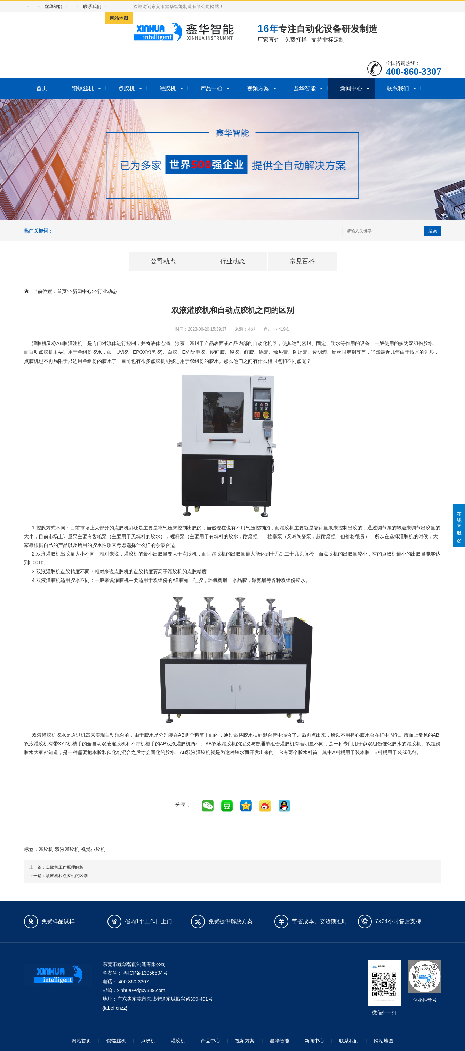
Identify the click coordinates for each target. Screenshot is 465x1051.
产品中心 (211, 88)
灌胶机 (167, 88)
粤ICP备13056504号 (145, 973)
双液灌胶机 (67, 849)
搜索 (432, 230)
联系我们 (92, 6)
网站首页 (81, 1040)
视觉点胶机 (93, 849)
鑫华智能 (54, 6)
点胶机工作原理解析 (64, 867)
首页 (41, 88)
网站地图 (119, 18)
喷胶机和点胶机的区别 (67, 875)
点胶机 (126, 88)
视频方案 (258, 88)
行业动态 (107, 291)
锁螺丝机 (83, 88)
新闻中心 (351, 88)
